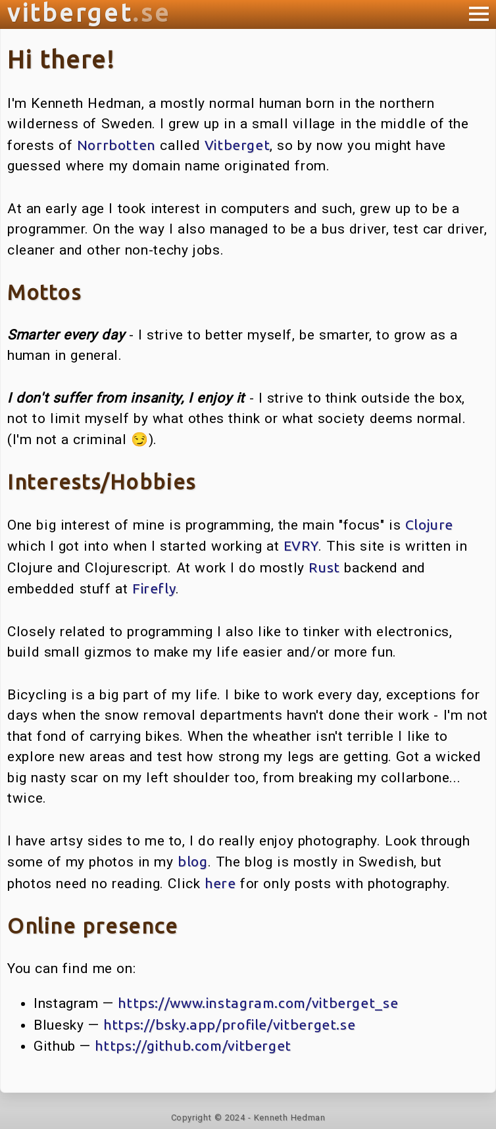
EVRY (301, 545)
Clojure (429, 524)
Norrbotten (116, 145)
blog (193, 861)
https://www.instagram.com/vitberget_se (258, 1003)
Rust (324, 567)
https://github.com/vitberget (193, 1045)
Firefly (154, 588)
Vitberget (237, 145)
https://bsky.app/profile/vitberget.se (229, 1024)
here (220, 883)
